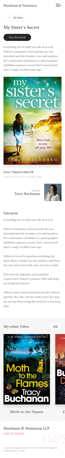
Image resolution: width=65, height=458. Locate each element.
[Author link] (32, 192)
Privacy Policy (19, 451)
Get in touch (14, 433)
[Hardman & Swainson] (20, 5)
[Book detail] (27, 369)
